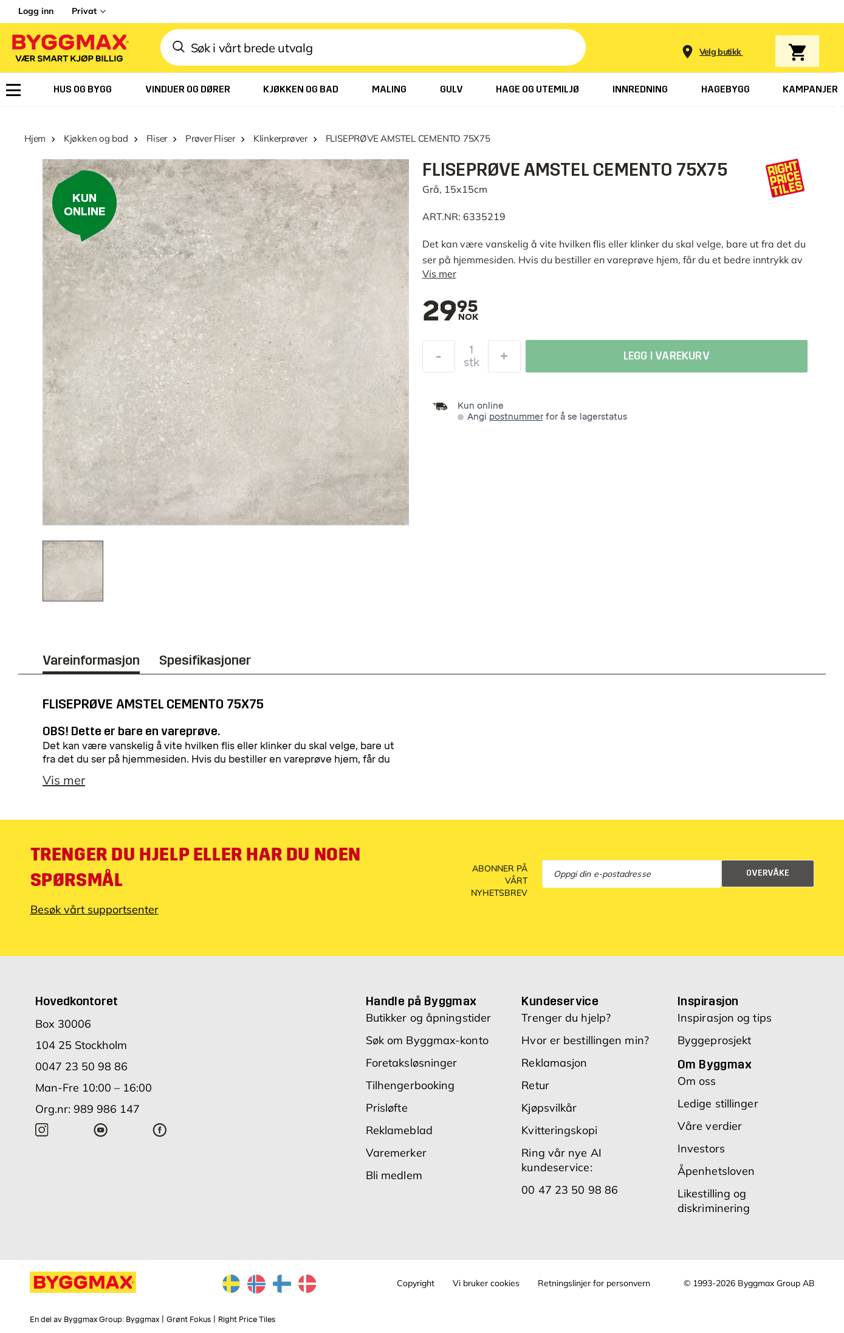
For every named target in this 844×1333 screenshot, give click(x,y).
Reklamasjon (554, 1063)
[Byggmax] (69, 47)
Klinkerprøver (280, 138)
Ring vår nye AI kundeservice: (561, 1160)
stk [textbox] (471, 365)
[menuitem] (13, 90)
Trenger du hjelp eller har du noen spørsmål (195, 867)
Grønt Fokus (188, 1319)
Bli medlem (394, 1175)
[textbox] (450, 312)
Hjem (35, 138)
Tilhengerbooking (410, 1085)
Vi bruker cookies (486, 1283)
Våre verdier (710, 1126)
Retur (535, 1085)
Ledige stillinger (718, 1103)
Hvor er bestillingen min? (585, 1040)
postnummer (516, 417)
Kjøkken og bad (96, 138)
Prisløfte (387, 1108)
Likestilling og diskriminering (714, 1200)
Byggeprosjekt (714, 1040)
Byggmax (142, 1319)
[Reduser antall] (438, 359)
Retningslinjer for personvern (594, 1283)
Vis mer (439, 274)
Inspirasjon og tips (725, 1018)
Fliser (157, 138)
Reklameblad (399, 1130)
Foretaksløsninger (412, 1063)
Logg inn (35, 10)
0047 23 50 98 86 (81, 1066)
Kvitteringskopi (559, 1130)
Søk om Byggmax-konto (427, 1040)
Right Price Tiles (246, 1319)
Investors (701, 1148)
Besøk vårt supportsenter (94, 909)
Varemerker (396, 1153)
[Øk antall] (504, 359)
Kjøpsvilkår (549, 1108)
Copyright (415, 1283)
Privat (84, 10)
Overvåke (767, 873)
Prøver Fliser (210, 138)
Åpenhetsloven (716, 1171)
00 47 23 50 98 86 (569, 1190)
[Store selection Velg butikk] (720, 52)
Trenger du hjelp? (566, 1018)
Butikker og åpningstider (428, 1018)
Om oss (697, 1081)
